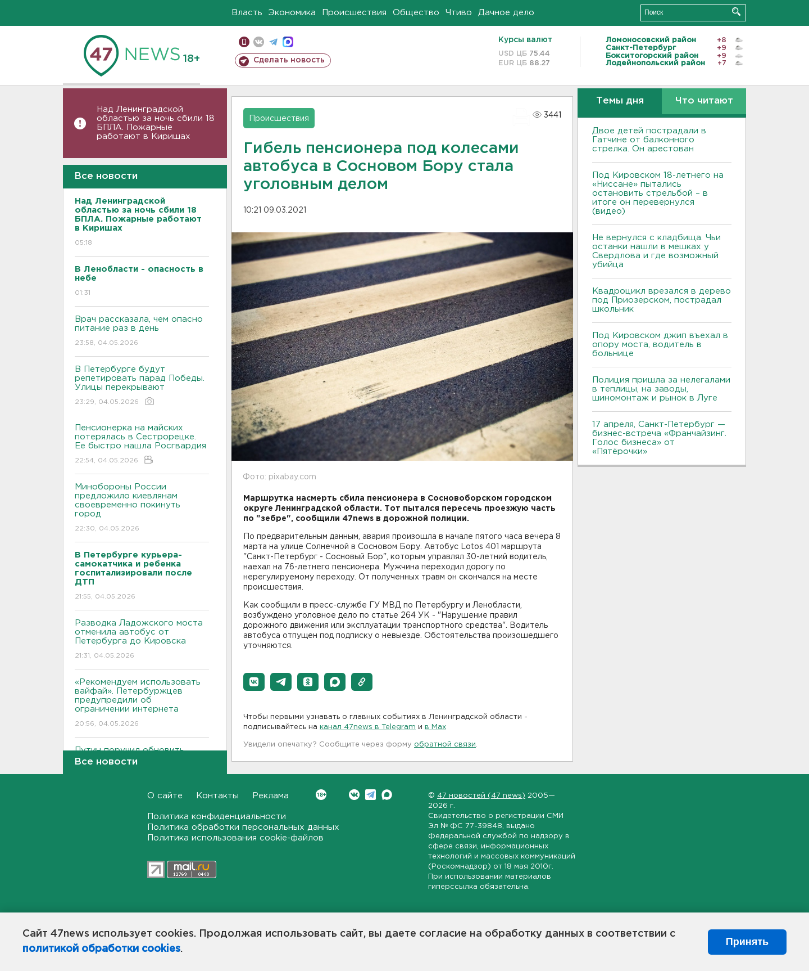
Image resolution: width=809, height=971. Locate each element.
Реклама (270, 795)
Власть (246, 12)
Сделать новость (289, 60)
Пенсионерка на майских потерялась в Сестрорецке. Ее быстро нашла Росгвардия (142, 444)
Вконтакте (321, 794)
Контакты (217, 795)
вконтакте (258, 42)
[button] (254, 682)
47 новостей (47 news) (481, 796)
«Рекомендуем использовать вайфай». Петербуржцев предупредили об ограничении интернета (142, 703)
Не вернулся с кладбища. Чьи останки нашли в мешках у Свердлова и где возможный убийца (656, 251)
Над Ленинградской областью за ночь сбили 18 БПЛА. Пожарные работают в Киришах (156, 123)
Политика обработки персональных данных (243, 827)
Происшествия (354, 12)
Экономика (292, 12)
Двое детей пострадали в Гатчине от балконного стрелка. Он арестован (649, 139)
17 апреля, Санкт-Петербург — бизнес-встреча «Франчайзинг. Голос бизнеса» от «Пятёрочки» (659, 438)
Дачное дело (506, 12)
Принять (747, 941)
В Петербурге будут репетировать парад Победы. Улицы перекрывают (142, 386)
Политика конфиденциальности (216, 816)
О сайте (165, 795)
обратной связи (445, 744)
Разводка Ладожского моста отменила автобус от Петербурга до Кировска (142, 639)
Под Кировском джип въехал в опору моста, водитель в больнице (660, 344)
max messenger (288, 42)
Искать (736, 11)
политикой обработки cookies (101, 949)
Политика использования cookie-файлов (235, 838)
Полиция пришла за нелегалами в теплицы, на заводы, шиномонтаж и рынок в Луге (661, 389)
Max (386, 794)
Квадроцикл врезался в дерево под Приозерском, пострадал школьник (661, 300)
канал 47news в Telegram (368, 727)
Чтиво (459, 12)
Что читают (704, 101)
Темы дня (620, 101)
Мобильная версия (244, 42)
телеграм (273, 42)
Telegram (370, 794)
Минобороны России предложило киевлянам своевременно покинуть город (142, 508)
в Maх (435, 727)
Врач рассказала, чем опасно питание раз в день (142, 332)
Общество (416, 12)
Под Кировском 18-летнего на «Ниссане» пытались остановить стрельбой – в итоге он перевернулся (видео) (658, 193)
